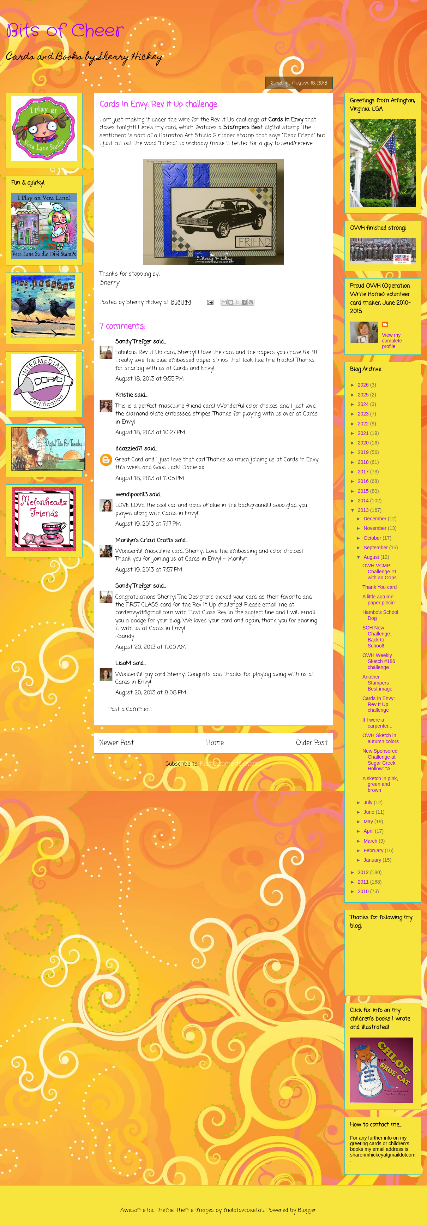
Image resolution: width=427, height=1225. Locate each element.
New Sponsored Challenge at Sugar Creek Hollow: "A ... (380, 759)
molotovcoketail (243, 1210)
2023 (364, 414)
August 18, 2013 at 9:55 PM (149, 379)
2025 (364, 395)
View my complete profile (392, 340)
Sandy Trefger (133, 342)
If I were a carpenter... (377, 723)
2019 (364, 452)
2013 (364, 510)
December (375, 518)
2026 (364, 385)
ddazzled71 (129, 449)
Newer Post (117, 743)
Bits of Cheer (65, 31)
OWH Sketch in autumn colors (380, 738)
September (376, 547)
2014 (364, 500)
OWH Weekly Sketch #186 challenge (378, 661)
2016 (364, 481)
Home (215, 743)
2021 (364, 433)
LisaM (123, 663)
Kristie (124, 395)
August (371, 557)
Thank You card (379, 587)
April (369, 831)
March (371, 841)
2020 (364, 443)
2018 (364, 462)
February (374, 850)
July (368, 802)
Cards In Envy (286, 120)
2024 (364, 404)
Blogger (307, 1210)
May (368, 821)
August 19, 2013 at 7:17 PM (148, 524)
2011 (364, 882)
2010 (364, 891)
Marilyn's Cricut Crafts (144, 541)
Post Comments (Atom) (231, 764)
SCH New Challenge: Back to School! (376, 636)
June (369, 812)
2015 (364, 491)
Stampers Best (242, 128)
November (375, 528)
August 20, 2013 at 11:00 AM (150, 647)
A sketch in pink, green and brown (380, 784)
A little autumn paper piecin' (379, 599)
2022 (364, 423)
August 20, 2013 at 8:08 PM (150, 693)
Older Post (311, 743)
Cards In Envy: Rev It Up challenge (378, 704)
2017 (364, 471)
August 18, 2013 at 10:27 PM (150, 433)
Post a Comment (130, 709)
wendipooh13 (131, 495)
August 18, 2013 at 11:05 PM (149, 478)
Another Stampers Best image (377, 683)
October (373, 538)
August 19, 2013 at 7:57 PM (148, 570)
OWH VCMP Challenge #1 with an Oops (379, 571)
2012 (364, 872)
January (373, 860)
